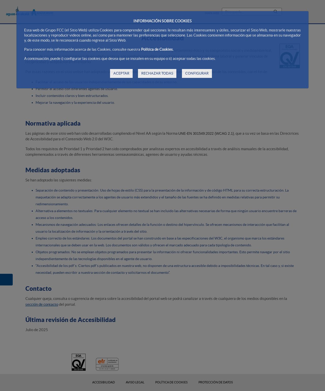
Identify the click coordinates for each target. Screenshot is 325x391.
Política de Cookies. (157, 49)
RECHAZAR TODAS (157, 73)
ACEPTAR (121, 73)
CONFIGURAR (197, 73)
